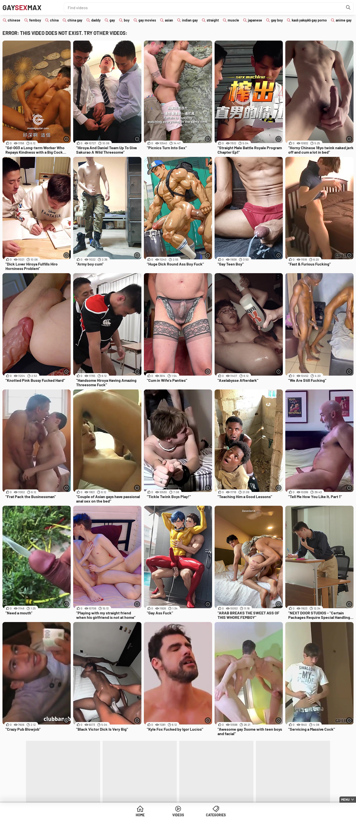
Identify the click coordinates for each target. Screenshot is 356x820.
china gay (74, 20)
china (54, 20)
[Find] (348, 7)
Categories (216, 815)
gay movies (147, 20)
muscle (233, 20)
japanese (255, 20)
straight (213, 20)
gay (112, 20)
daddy (96, 20)
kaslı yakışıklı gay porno (309, 20)
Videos (178, 815)
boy (127, 20)
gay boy (277, 20)
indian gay (190, 20)
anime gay (344, 20)
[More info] (66, 139)
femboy (35, 20)
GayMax (22, 7)
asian (169, 20)
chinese (14, 20)
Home (140, 815)
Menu (345, 799)
